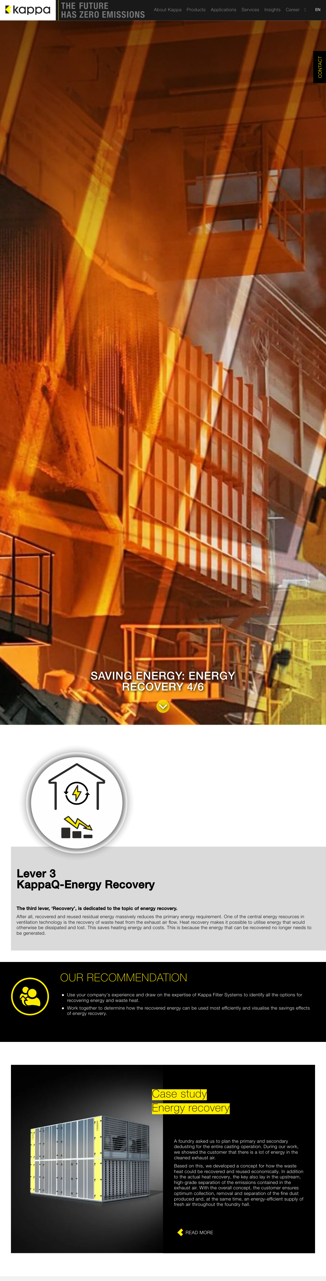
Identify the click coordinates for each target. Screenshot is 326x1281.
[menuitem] (167, 10)
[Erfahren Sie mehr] (239, 1233)
